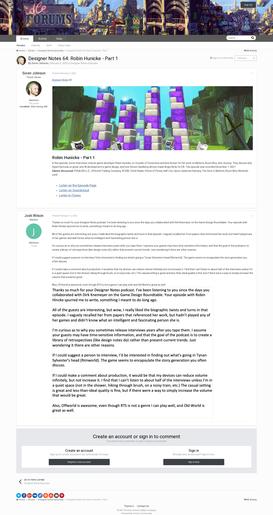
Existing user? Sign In (225, 5)
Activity (42, 38)
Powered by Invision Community (136, 510)
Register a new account (79, 459)
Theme (129, 502)
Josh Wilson (33, 212)
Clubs (59, 38)
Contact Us (143, 502)
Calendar (35, 45)
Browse (25, 38)
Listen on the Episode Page (77, 182)
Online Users (64, 45)
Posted (63, 73)
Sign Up (248, 4)
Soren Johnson (40, 63)
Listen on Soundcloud (73, 187)
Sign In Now (193, 459)
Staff (49, 45)
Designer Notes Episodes (84, 63)
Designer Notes (59, 80)
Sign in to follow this (223, 58)
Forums (21, 45)
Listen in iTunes (69, 192)
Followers (242, 58)
